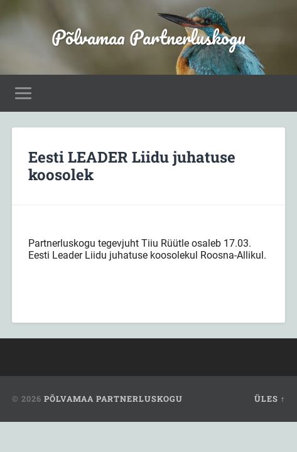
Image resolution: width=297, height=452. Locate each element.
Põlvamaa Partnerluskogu (148, 37)
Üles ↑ (269, 399)
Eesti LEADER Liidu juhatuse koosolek (131, 166)
